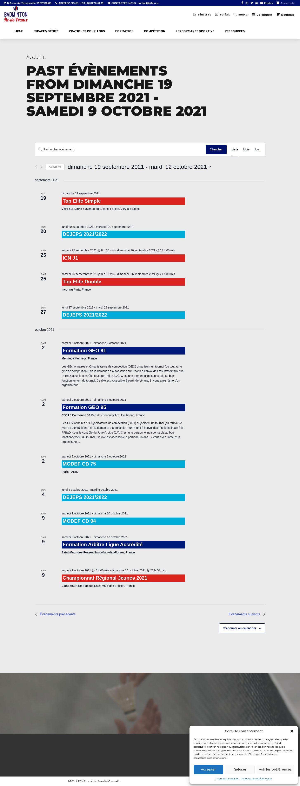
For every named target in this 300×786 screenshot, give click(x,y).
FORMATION (124, 31)
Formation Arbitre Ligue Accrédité (103, 544)
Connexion (114, 781)
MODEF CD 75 (79, 464)
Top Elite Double (82, 281)
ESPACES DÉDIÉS (46, 31)
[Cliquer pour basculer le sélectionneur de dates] (139, 167)
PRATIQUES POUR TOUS (87, 31)
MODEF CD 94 (79, 521)
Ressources (235, 31)
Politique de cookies (227, 778)
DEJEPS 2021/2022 (85, 234)
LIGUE (18, 31)
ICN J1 (70, 258)
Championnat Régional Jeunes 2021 (105, 578)
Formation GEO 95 (84, 407)
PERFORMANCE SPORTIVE (194, 31)
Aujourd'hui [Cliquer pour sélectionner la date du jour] (55, 166)
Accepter (208, 769)
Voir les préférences (275, 769)
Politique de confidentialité (256, 778)
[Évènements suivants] (41, 167)
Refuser (240, 769)
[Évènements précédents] (36, 167)
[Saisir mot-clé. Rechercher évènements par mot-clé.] (120, 149)
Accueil (35, 57)
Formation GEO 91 (84, 350)
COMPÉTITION (154, 31)
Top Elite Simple (82, 201)
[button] (292, 731)
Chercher (216, 149)
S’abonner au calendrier (239, 628)
